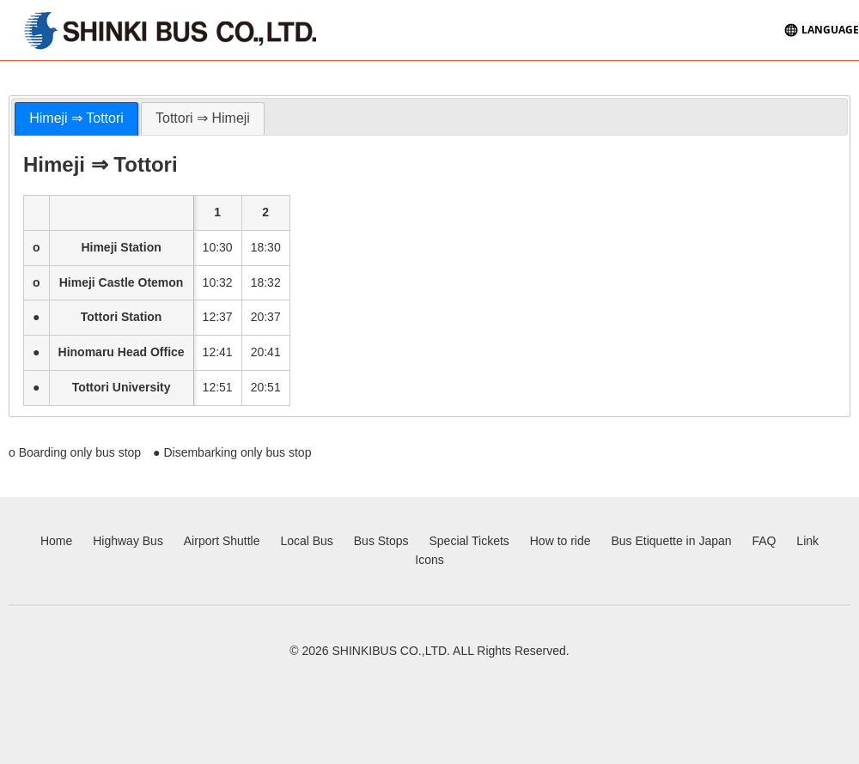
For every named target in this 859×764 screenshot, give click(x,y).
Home (56, 541)
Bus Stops (381, 541)
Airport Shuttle (222, 541)
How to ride (560, 541)
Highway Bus (128, 541)
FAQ (764, 541)
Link (807, 541)
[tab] (76, 119)
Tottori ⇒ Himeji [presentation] (202, 118)
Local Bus (306, 541)
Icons (429, 560)
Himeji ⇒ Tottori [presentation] (76, 118)
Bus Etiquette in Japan (671, 541)
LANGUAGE (830, 29)
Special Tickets (469, 541)
